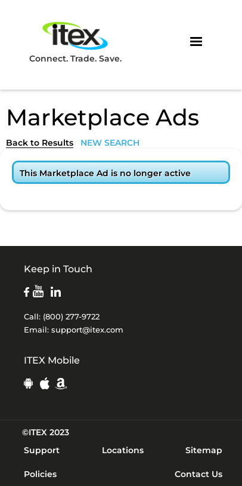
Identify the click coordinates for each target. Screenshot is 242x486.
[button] (196, 41)
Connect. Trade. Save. (75, 41)
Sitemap (203, 450)
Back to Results (39, 142)
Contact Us (198, 474)
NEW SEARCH (109, 142)
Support (42, 450)
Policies (40, 474)
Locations (123, 450)
